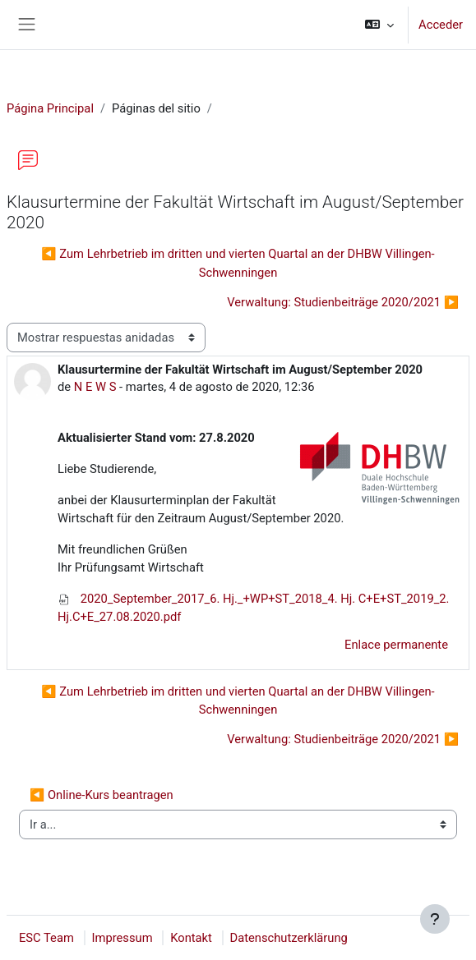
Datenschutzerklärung (289, 937)
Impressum (122, 937)
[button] (379, 24)
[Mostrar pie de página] (435, 919)
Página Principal (50, 108)
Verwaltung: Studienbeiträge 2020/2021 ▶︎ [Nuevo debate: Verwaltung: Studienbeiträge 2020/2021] (343, 302)
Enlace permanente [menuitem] (396, 644)
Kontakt (191, 937)
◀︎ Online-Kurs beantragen (101, 795)
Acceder (440, 24)
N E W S (95, 386)
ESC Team (46, 937)
